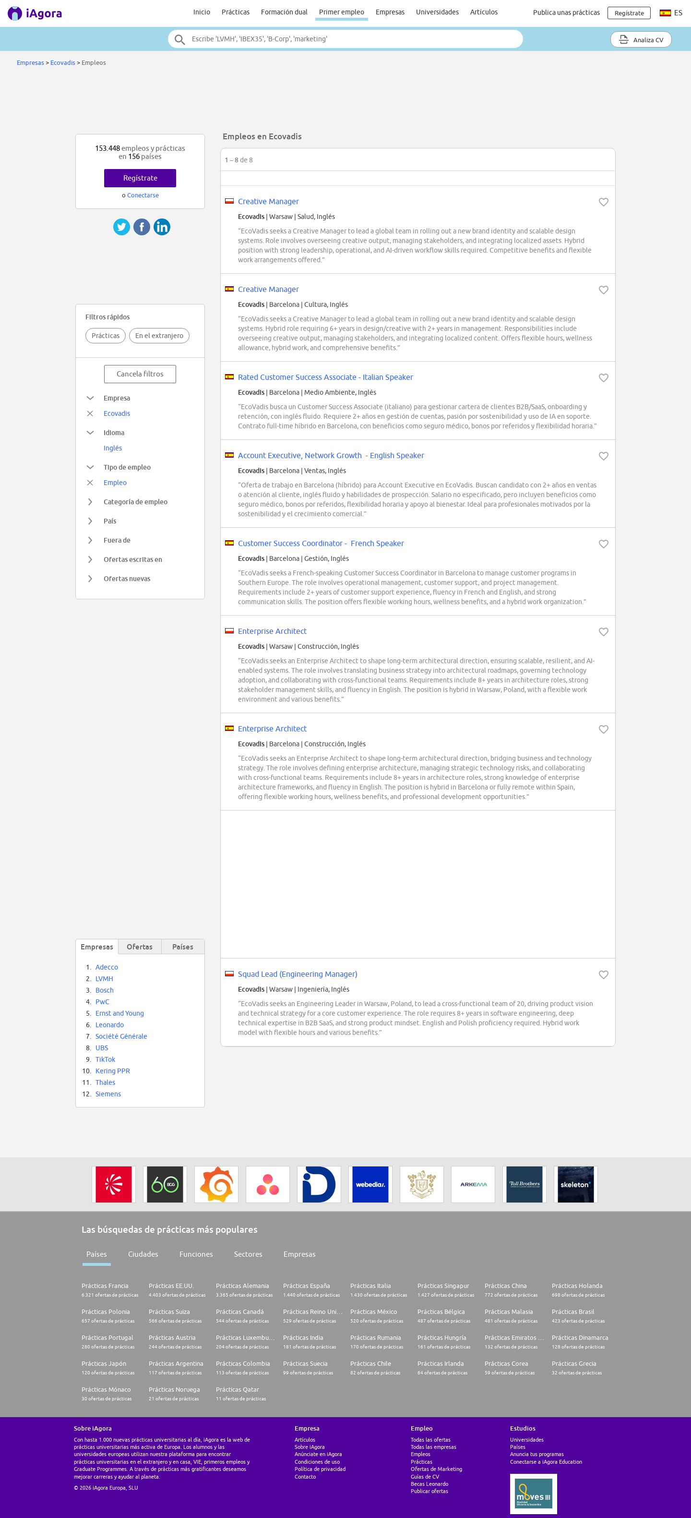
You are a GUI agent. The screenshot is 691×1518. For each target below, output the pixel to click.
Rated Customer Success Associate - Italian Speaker (325, 377)
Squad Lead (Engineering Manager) (297, 974)
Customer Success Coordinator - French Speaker (321, 543)
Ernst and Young (119, 1013)
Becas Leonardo (429, 1484)
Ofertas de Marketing (436, 1469)
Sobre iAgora (310, 1447)
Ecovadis (62, 62)
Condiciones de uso (317, 1461)
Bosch (104, 990)
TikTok (105, 1059)
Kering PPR (112, 1071)
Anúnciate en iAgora (318, 1454)
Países (96, 1254)
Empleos (420, 1454)
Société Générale (121, 1036)
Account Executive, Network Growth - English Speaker (331, 455)
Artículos (484, 12)
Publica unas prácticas (566, 12)
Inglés (113, 448)
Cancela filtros (140, 374)
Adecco (106, 967)
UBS (101, 1048)
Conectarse (143, 195)
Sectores (248, 1254)
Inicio (201, 12)
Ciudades (143, 1254)
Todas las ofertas (431, 1439)
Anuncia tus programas (537, 1454)
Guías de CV (425, 1476)
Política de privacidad (320, 1469)
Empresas (390, 12)
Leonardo (109, 1025)
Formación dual (284, 12)
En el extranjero (159, 336)
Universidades (437, 12)
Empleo (115, 482)
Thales (105, 1082)
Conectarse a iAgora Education (546, 1461)
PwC (102, 1002)
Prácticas (236, 12)
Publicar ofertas (429, 1491)
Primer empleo (341, 12)
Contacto (305, 1476)
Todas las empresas (433, 1447)
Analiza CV (641, 39)
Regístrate (140, 178)
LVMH (104, 979)
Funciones (196, 1254)
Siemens (108, 1094)
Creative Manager (268, 201)
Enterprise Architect (272, 631)
